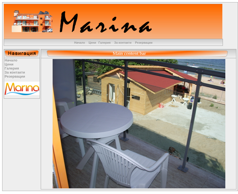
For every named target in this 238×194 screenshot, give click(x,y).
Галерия (104, 42)
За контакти (122, 42)
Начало (79, 42)
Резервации (143, 42)
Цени (92, 42)
